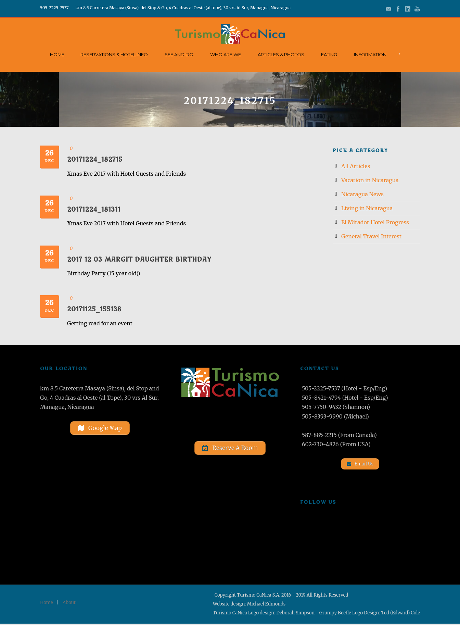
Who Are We (225, 54)
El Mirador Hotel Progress (375, 222)
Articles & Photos (281, 54)
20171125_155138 (94, 309)
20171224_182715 (95, 159)
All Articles (355, 166)
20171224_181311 (93, 209)
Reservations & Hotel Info (114, 54)
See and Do (179, 54)
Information (370, 54)
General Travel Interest (371, 236)
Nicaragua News (362, 194)
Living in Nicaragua (367, 208)
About (69, 604)
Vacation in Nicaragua (370, 180)
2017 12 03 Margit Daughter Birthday (139, 259)
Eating (329, 54)
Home (57, 54)
